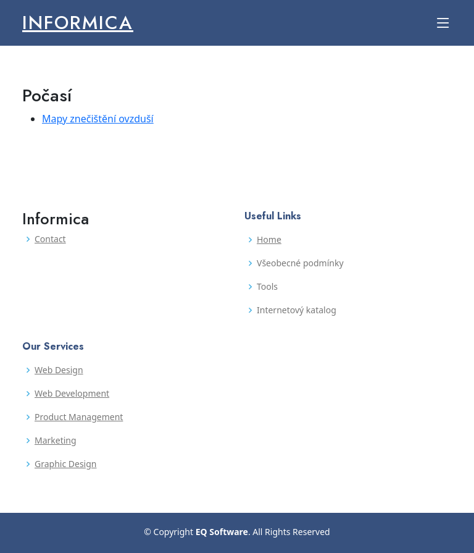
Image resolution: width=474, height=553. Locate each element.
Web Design (59, 370)
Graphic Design (65, 464)
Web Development (72, 393)
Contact (50, 239)
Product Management (79, 417)
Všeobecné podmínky (300, 263)
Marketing (56, 440)
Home (269, 239)
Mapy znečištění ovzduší (98, 118)
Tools (267, 286)
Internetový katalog (296, 310)
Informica (77, 22)
